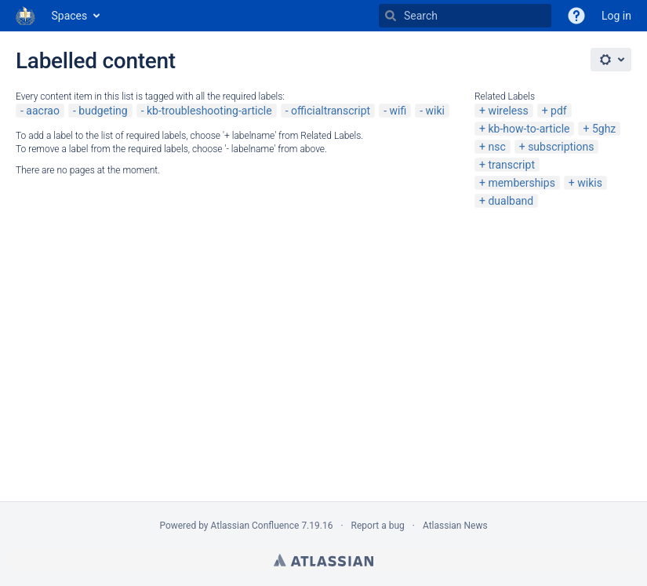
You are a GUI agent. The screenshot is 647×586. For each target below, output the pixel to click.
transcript (511, 164)
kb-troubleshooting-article (209, 110)
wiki (435, 110)
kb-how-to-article (528, 128)
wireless (508, 110)
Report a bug (378, 525)
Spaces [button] (70, 15)
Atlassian (323, 560)
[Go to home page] (26, 15)
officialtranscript (330, 110)
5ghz (604, 128)
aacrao (43, 110)
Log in (616, 15)
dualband (510, 201)
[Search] (390, 15)
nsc (496, 146)
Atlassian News (455, 525)
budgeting (102, 110)
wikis (589, 183)
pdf (559, 110)
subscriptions (561, 146)
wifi (398, 110)
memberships (521, 183)
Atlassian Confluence (255, 525)
